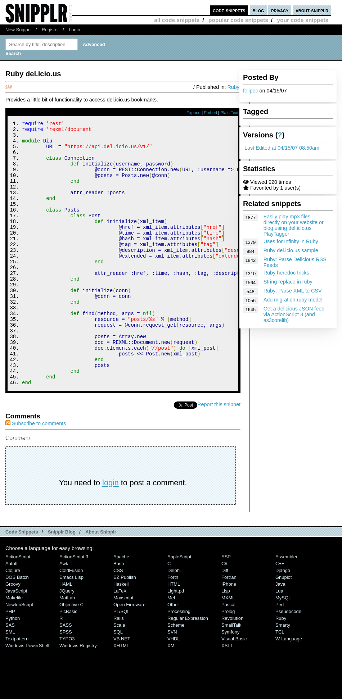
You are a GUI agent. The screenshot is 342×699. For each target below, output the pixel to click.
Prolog (228, 661)
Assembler (286, 606)
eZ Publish (124, 627)
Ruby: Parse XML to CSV (293, 291)
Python (12, 668)
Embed (210, 112)
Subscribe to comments (35, 473)
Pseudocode (288, 661)
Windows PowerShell (27, 695)
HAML (65, 633)
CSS (118, 620)
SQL (118, 681)
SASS (65, 674)
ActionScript (17, 606)
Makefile (14, 647)
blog (258, 10)
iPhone (228, 633)
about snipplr (312, 10)
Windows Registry (78, 695)
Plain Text (229, 112)
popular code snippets (238, 20)
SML (10, 681)
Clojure (12, 620)
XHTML (121, 695)
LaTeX (120, 640)
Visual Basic (234, 688)
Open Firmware (129, 654)
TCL (279, 681)
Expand (193, 112)
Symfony (230, 681)
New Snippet (18, 29)
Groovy (13, 633)
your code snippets (302, 20)
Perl (279, 654)
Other (173, 654)
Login (74, 29)
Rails (118, 668)
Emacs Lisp (71, 627)
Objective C (71, 654)
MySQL (283, 647)
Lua (279, 640)
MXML (228, 647)
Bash (118, 613)
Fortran (229, 627)
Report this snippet (218, 454)
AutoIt (11, 613)
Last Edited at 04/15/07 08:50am (281, 148)
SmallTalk (231, 674)
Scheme (176, 674)
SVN (172, 681)
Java (280, 633)
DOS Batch (17, 627)
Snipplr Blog (62, 581)
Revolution (232, 668)
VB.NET (121, 688)
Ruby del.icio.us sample (291, 250)
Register (50, 29)
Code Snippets (21, 581)
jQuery (67, 640)
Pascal (228, 654)
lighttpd (175, 640)
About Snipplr (100, 581)
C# (224, 613)
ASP (226, 606)
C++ (279, 613)
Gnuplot (283, 627)
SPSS (65, 681)
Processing (178, 661)
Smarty (282, 674)
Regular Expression (187, 668)
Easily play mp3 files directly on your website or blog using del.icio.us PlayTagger (294, 225)
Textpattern (16, 688)
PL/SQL (121, 661)
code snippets (229, 10)
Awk (63, 613)
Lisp (225, 640)
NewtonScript (19, 654)
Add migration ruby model (293, 300)
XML (172, 695)
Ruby (233, 87)
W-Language (288, 688)
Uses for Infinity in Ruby (291, 241)
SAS (10, 674)
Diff (224, 620)
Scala (119, 674)
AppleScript (179, 606)
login (110, 532)
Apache (121, 606)
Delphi (174, 620)
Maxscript (123, 647)
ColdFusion (71, 620)
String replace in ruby (288, 282)
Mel (171, 647)
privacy (279, 10)
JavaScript (16, 640)
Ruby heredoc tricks (286, 273)
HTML (173, 633)
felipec (250, 91)
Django (282, 620)
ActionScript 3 (73, 606)
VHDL (173, 688)
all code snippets (176, 20)
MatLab (67, 647)
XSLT (227, 695)
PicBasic (68, 661)
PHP (10, 661)
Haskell (121, 633)
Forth (172, 627)
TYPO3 (67, 688)
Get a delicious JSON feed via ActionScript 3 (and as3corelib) (294, 314)
